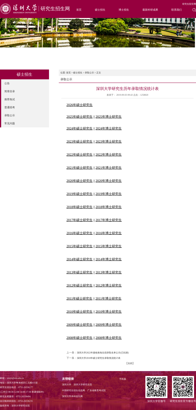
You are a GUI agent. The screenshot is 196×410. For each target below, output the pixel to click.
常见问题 (9, 123)
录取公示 (9, 115)
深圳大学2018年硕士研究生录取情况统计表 (98, 358)
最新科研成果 (150, 9)
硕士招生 (100, 9)
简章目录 (9, 91)
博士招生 (124, 9)
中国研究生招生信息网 (73, 390)
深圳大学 (66, 384)
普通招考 (9, 107)
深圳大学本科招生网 (72, 396)
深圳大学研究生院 (83, 384)
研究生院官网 (189, 4)
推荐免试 (9, 99)
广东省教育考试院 (96, 390)
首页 (79, 9)
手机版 (122, 379)
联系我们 (176, 9)
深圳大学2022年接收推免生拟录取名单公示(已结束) (103, 352)
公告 (7, 83)
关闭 (130, 363)
